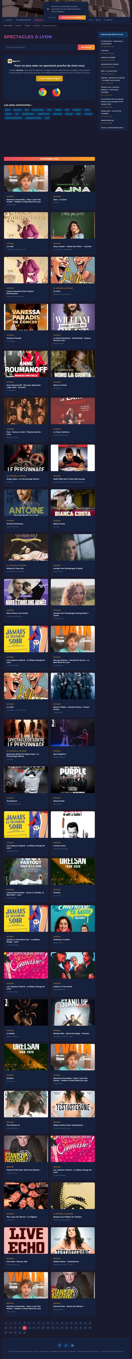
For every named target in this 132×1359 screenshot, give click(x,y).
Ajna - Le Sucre (60, 199)
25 (29, 1327)
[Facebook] (66, 1345)
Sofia (49, 109)
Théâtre (27, 25)
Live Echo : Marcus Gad (17, 1261)
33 (66, 1327)
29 (48, 1327)
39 (6, 1332)
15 (71, 1323)
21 (10, 1327)
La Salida (11, 1033)
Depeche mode (43, 113)
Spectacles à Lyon (43, 19)
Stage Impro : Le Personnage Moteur (23, 479)
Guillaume (77, 109)
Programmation (23, 19)
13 (62, 1323)
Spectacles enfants (50, 25)
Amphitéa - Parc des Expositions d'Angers (83, 1351)
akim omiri (57, 113)
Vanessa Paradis (14, 338)
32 (62, 1327)
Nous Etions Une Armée (17, 613)
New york (17, 109)
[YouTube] (72, 1345)
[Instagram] (59, 1345)
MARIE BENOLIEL (107, 120)
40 (10, 1332)
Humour (18, 25)
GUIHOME (105, 50)
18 (85, 1323)
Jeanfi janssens (28, 113)
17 (80, 1323)
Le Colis (10, 246)
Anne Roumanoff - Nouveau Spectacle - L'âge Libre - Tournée (24, 386)
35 (76, 1327)
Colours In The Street (62, 986)
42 (20, 1332)
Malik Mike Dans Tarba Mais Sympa (69, 479)
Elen (67, 109)
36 (81, 1327)
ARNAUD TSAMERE (108, 57)
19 (90, 1323)
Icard (47, 117)
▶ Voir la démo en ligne (49, 78)
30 (53, 1327)
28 (43, 1327)
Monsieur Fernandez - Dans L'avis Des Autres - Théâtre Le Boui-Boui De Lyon (24, 200)
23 (20, 1327)
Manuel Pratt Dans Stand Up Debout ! (23, 1169)
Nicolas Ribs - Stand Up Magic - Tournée (71, 1033)
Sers (26, 109)
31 (57, 1327)
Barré (8, 109)
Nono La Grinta (60, 385)
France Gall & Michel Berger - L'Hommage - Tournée (110, 89)
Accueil (9, 19)
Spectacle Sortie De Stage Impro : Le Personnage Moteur (23, 755)
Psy (17, 113)
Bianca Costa (59, 523)
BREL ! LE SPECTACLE (109, 70)
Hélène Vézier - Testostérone (66, 1261)
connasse (88, 113)
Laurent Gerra (59, 845)
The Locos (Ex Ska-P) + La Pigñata (22, 1216)
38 (90, 1327)
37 (85, 1327)
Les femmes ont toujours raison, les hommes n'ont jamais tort (112, 101)
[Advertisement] (26, 136)
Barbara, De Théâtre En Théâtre (67, 1216)
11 (52, 1323)
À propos (108, 19)
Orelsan (56, 892)
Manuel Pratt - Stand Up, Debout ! (68, 1306)
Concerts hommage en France (112, 1351)
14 (66, 1323)
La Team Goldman (61, 432)
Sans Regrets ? (60, 754)
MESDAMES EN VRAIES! (110, 64)
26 (34, 1327)
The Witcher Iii (13, 1125)
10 (48, 1323)
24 (25, 1327)
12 (57, 1323)
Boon (78, 113)
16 (76, 1323)
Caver (87, 109)
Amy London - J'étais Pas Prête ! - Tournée (72, 246)
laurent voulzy (38, 109)
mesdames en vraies (33, 117)
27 (38, 1327)
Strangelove (12, 801)
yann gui (69, 113)
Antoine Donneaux (15, 523)
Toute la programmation (112, 127)
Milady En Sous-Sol (15, 568)
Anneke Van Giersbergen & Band (68, 568)
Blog (98, 19)
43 (25, 1332)
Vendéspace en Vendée (58, 1351)
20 (6, 1327)
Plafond (58, 109)
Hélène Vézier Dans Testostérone (68, 1125)
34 (71, 1327)
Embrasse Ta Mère (61, 939)
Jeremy (8, 113)
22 (15, 1327)
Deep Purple (59, 801)
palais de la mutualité (14, 117)
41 (15, 1332)
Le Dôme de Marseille (41, 1351)
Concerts (36, 25)
